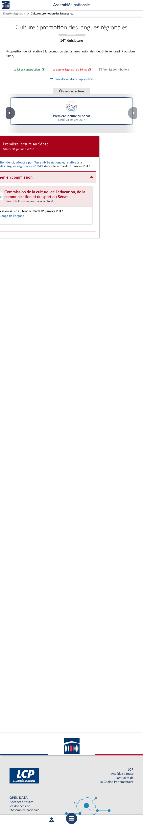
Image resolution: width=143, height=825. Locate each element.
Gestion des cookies (124, 805)
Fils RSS (107, 805)
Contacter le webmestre (87, 805)
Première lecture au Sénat (71, 111)
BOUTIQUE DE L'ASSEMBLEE (70, 775)
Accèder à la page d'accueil (6, 5)
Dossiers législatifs (14, 13)
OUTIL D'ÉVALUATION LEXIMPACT (70, 795)
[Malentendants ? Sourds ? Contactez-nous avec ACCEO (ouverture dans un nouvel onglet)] (42, 762)
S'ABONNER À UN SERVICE (71, 788)
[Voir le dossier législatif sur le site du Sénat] (72, 70)
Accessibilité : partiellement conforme (50, 805)
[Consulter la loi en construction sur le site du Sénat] (29, 70)
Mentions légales (17, 805)
